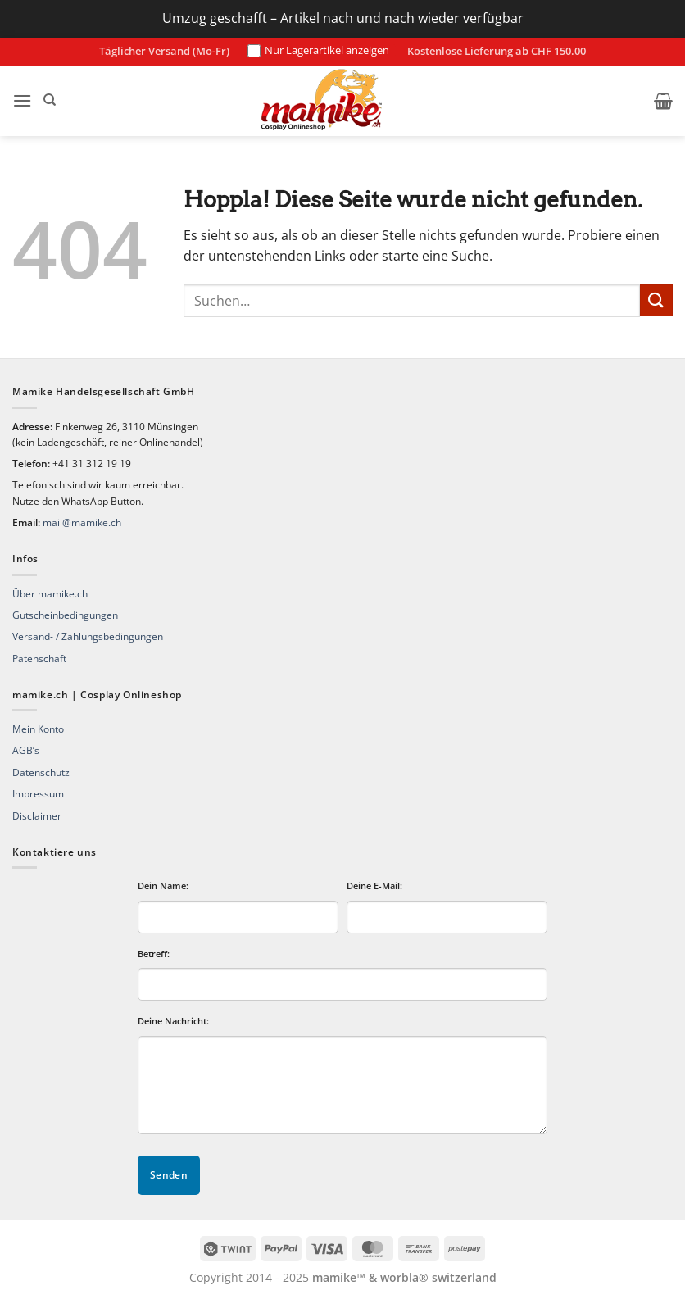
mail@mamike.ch (82, 522)
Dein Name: (163, 885)
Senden (169, 1175)
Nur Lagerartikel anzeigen (318, 50)
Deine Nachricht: (173, 1021)
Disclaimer (36, 816)
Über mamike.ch (50, 594)
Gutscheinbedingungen (65, 615)
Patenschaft (39, 658)
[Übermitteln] (656, 300)
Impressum (38, 794)
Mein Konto (38, 729)
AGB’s (25, 750)
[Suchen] (49, 100)
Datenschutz (41, 772)
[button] (22, 100)
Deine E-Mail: (374, 885)
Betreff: (154, 953)
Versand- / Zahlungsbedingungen (87, 636)
